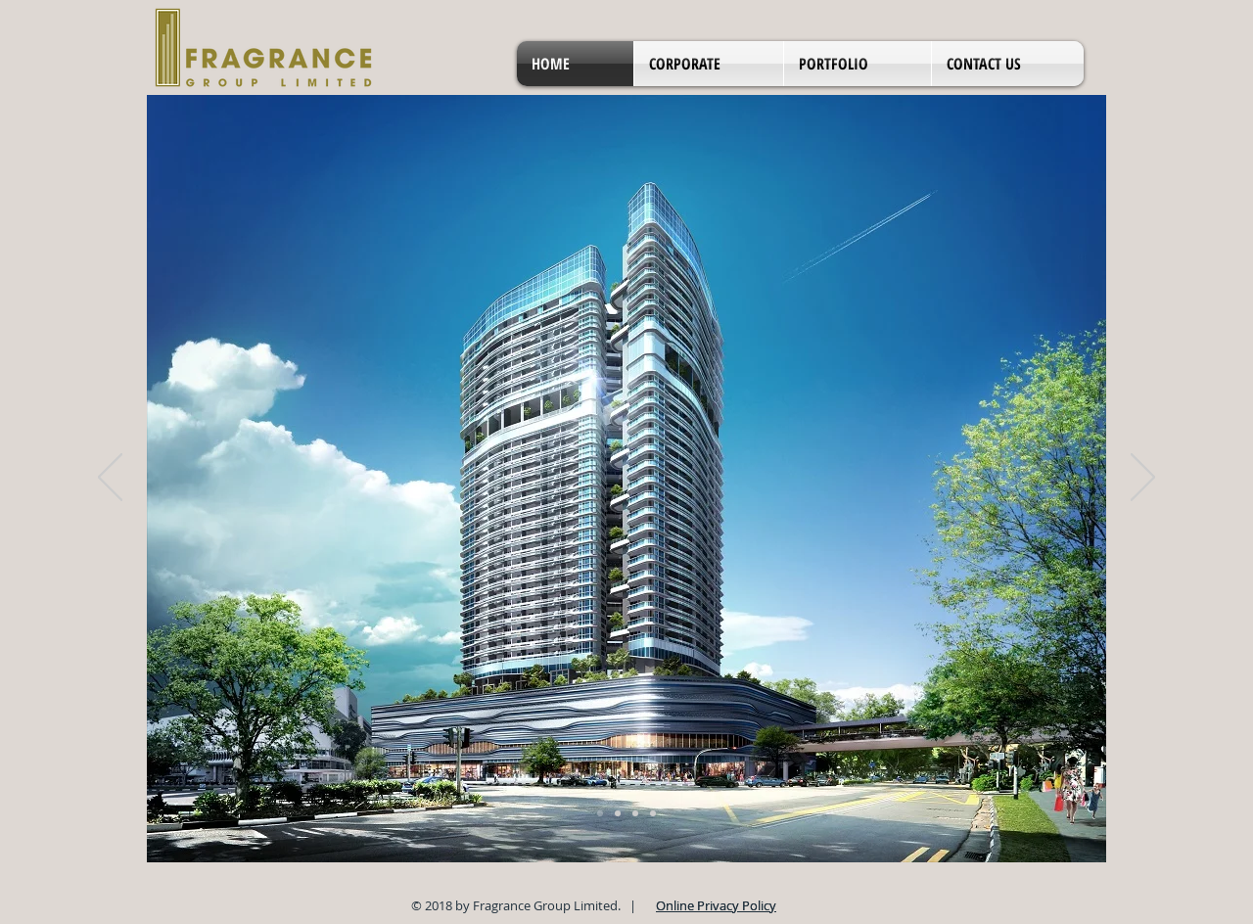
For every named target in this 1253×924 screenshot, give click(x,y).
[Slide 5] (600, 813)
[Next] (1143, 478)
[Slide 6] (618, 813)
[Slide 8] (635, 813)
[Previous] (110, 478)
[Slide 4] (653, 813)
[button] (708, 63)
